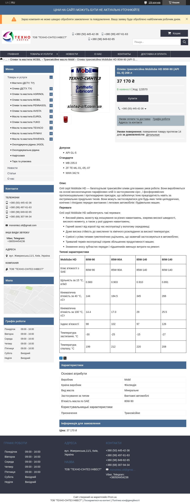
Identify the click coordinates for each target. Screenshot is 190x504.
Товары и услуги (41, 54)
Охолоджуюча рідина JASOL (28, 144)
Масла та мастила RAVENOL (28, 139)
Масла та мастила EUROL (27, 116)
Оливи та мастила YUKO (26, 122)
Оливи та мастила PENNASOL (29, 105)
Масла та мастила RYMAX (27, 133)
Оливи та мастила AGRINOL (28, 94)
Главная (13, 54)
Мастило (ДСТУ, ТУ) (23, 83)
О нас (98, 54)
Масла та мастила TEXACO (27, 127)
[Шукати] (184, 42)
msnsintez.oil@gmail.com (23, 225)
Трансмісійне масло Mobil (59, 59)
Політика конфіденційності (126, 500)
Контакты (124, 54)
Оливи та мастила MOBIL (25, 59)
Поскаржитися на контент (97, 500)
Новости (72, 54)
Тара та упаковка (21, 161)
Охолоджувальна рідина (25, 150)
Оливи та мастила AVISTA (26, 111)
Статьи (11, 173)
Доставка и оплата (154, 54)
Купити (132, 98)
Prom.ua (112, 497)
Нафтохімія (18, 155)
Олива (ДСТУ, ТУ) (22, 88)
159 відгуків (154, 2)
